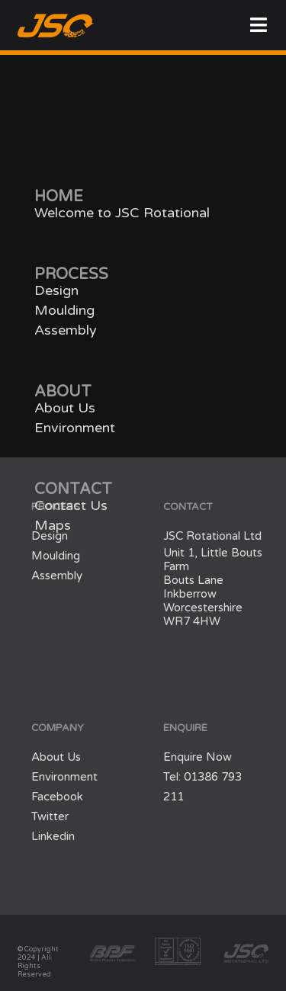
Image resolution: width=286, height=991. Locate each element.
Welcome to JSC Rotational (122, 212)
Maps (52, 525)
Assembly (65, 330)
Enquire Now (197, 757)
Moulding (64, 310)
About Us (64, 407)
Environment (74, 427)
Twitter (50, 816)
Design (56, 290)
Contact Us (71, 505)
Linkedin (53, 836)
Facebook (57, 796)
